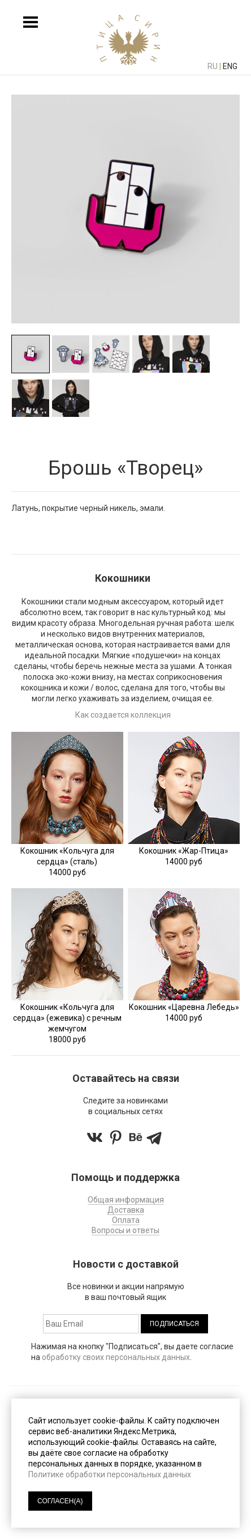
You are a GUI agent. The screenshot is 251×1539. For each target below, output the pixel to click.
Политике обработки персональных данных (109, 1474)
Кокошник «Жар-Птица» (183, 850)
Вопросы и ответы (125, 1230)
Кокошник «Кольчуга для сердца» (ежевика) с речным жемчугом (67, 1018)
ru (212, 66)
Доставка (125, 1209)
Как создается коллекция (123, 714)
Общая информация (126, 1199)
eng (230, 66)
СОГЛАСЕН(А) (60, 1501)
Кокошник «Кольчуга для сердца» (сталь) (67, 856)
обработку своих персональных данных (116, 1357)
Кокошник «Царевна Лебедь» (184, 1007)
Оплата (126, 1220)
